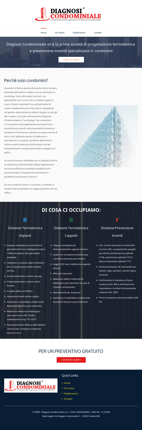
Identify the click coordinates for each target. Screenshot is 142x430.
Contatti (68, 398)
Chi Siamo (69, 387)
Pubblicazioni (71, 392)
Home (67, 382)
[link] (105, 106)
